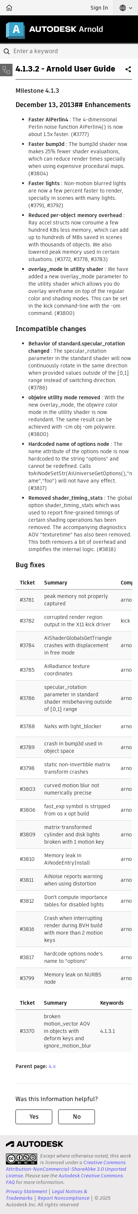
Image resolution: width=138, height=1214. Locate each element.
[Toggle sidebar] (6, 70)
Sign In (99, 7)
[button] (126, 7)
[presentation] (21, 1159)
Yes (34, 1116)
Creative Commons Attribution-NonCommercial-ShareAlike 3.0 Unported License (66, 1169)
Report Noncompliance (63, 1198)
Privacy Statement (26, 1191)
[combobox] (69, 51)
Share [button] (128, 72)
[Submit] (7, 51)
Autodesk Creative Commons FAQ (64, 1179)
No (77, 1116)
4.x (52, 1066)
